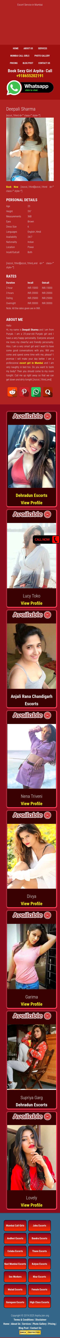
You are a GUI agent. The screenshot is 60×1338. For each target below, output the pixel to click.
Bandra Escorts (39, 1238)
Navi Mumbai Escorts (15, 1263)
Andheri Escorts (15, 1238)
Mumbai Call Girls (15, 1225)
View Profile (31, 502)
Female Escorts (39, 1289)
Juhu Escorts (39, 1225)
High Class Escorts (39, 1302)
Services (26, 1323)
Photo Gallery (39, 1323)
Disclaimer (41, 1319)
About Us (15, 1323)
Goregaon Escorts (15, 1302)
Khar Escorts (39, 1276)
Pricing (52, 1323)
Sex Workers (15, 1276)
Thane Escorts (39, 1251)
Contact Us (35, 1328)
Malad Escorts (15, 1289)
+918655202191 (30, 75)
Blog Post (23, 1328)
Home (6, 1323)
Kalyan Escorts (39, 1263)
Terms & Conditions (24, 1319)
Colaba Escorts (15, 1251)
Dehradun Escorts (31, 495)
